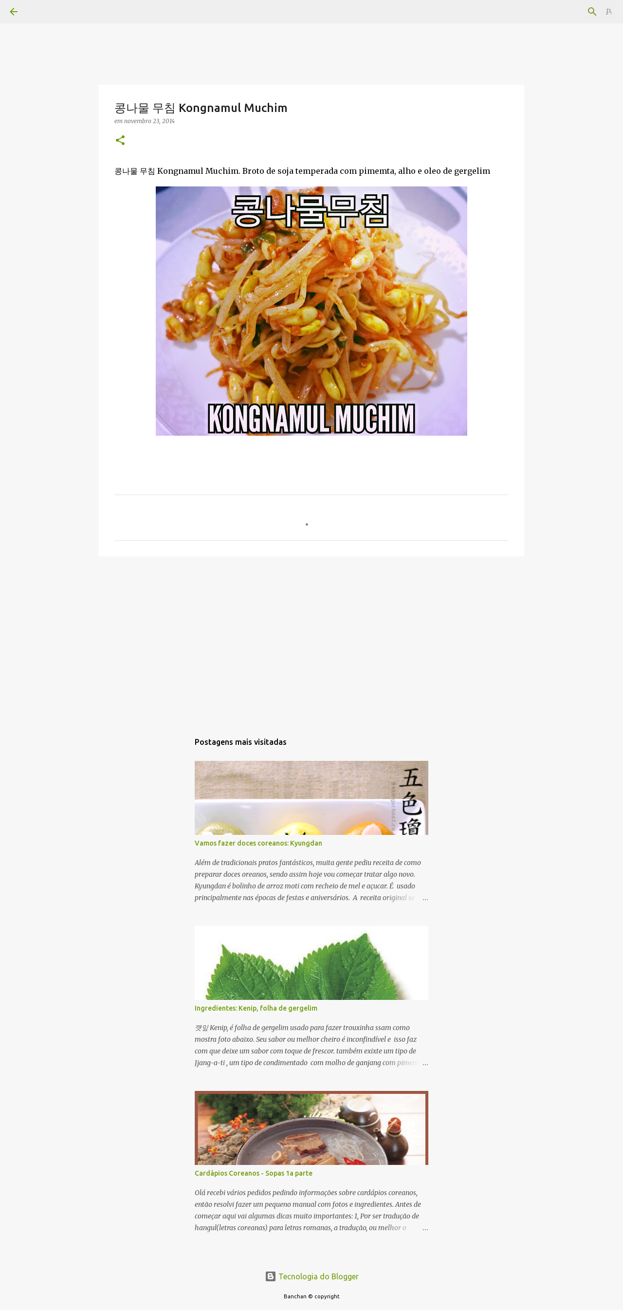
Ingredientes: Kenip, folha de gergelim (256, 1008)
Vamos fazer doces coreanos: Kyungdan (258, 843)
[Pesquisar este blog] (564, 11)
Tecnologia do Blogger (312, 1276)
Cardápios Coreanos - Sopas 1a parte (253, 1173)
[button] (120, 141)
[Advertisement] (311, 639)
